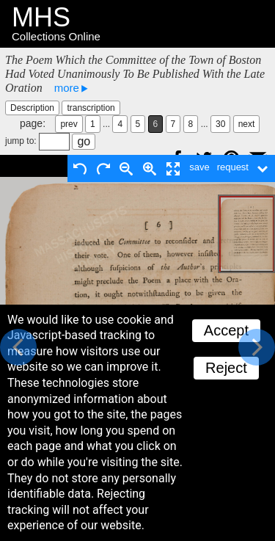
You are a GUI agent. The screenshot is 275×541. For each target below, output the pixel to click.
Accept (226, 330)
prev (68, 124)
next (246, 124)
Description (32, 108)
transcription (90, 108)
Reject (226, 368)
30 (220, 124)
